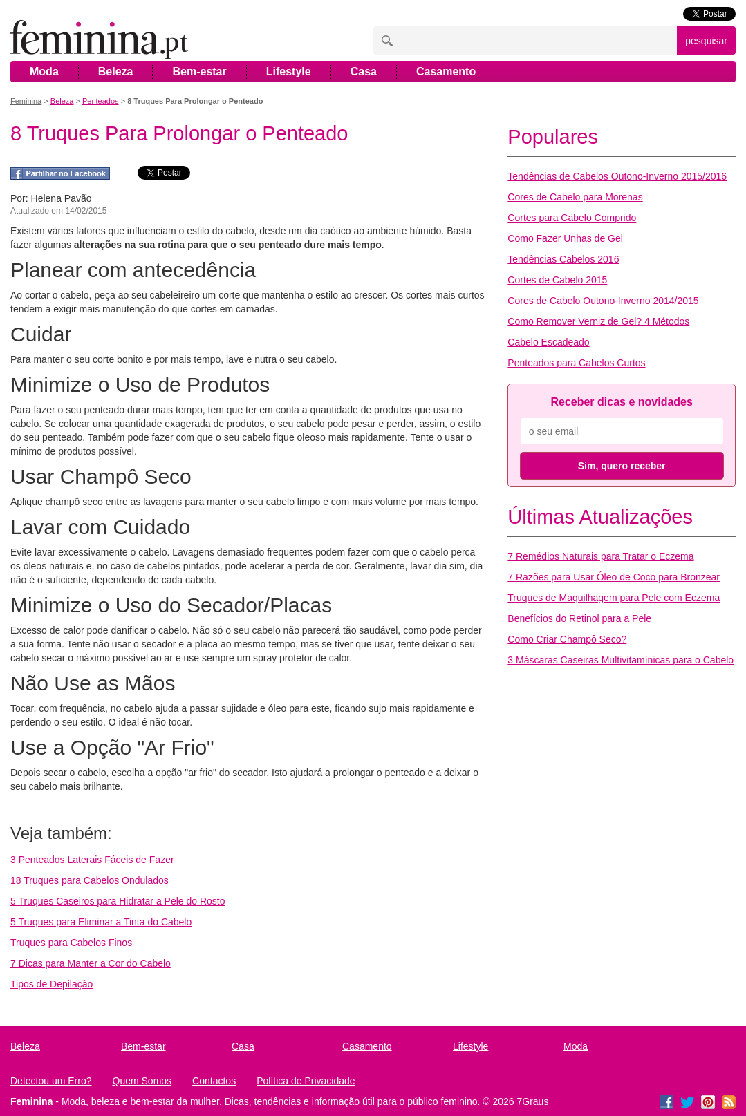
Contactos (214, 1080)
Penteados (100, 101)
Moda (44, 71)
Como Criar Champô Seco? (566, 639)
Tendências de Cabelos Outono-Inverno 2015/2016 (617, 176)
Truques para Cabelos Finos (71, 942)
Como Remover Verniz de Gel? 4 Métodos (598, 321)
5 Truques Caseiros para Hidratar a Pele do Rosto (117, 901)
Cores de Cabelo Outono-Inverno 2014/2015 (602, 300)
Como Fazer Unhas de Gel (565, 238)
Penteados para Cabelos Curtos (576, 362)
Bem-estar (199, 71)
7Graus (533, 1101)
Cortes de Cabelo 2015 (557, 279)
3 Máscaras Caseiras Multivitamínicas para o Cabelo (620, 659)
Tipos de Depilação (51, 984)
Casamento (446, 71)
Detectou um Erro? (51, 1080)
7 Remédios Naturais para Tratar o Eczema (600, 556)
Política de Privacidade (306, 1080)
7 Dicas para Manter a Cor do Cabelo (90, 963)
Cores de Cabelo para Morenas (574, 196)
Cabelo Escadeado (548, 342)
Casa (364, 71)
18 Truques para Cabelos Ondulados (89, 880)
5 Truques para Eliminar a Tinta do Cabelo (101, 921)
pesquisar (706, 40)
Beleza (115, 71)
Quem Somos (142, 1080)
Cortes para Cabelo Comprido (571, 217)
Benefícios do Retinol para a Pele (579, 618)
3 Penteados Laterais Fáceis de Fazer (92, 859)
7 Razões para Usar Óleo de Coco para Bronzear (613, 577)
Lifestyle (288, 71)
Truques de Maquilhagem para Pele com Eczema (613, 597)
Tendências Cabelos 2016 (563, 259)
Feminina (25, 101)
